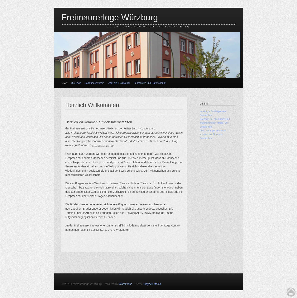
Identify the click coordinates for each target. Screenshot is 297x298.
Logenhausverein (94, 82)
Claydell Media (152, 284)
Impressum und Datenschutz (149, 82)
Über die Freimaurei (119, 82)
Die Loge (76, 82)
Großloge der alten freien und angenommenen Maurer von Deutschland (215, 123)
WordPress (125, 284)
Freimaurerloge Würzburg (110, 17)
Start (64, 82)
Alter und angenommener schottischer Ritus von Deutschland (213, 134)
